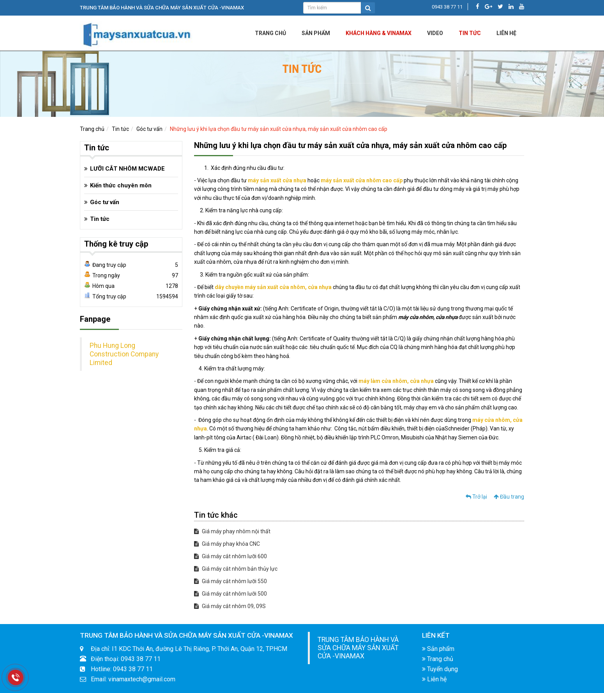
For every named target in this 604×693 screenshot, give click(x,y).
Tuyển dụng (440, 669)
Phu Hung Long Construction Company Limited (124, 354)
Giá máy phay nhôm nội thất (232, 531)
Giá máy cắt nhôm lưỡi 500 (230, 594)
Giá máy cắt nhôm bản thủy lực (235, 569)
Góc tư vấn (149, 129)
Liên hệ (434, 679)
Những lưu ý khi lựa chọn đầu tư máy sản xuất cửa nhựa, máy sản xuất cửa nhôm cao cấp (278, 129)
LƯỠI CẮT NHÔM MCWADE (127, 168)
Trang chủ (270, 33)
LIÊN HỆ (506, 33)
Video (435, 33)
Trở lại (476, 497)
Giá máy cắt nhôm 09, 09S (230, 606)
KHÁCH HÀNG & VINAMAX (378, 33)
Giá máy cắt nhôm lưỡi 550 (230, 581)
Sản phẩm (316, 33)
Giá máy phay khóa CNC (227, 544)
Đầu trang (509, 497)
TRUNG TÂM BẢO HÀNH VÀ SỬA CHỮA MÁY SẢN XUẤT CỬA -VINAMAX (358, 648)
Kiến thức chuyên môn (121, 185)
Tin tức (470, 33)
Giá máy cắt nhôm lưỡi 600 (230, 556)
